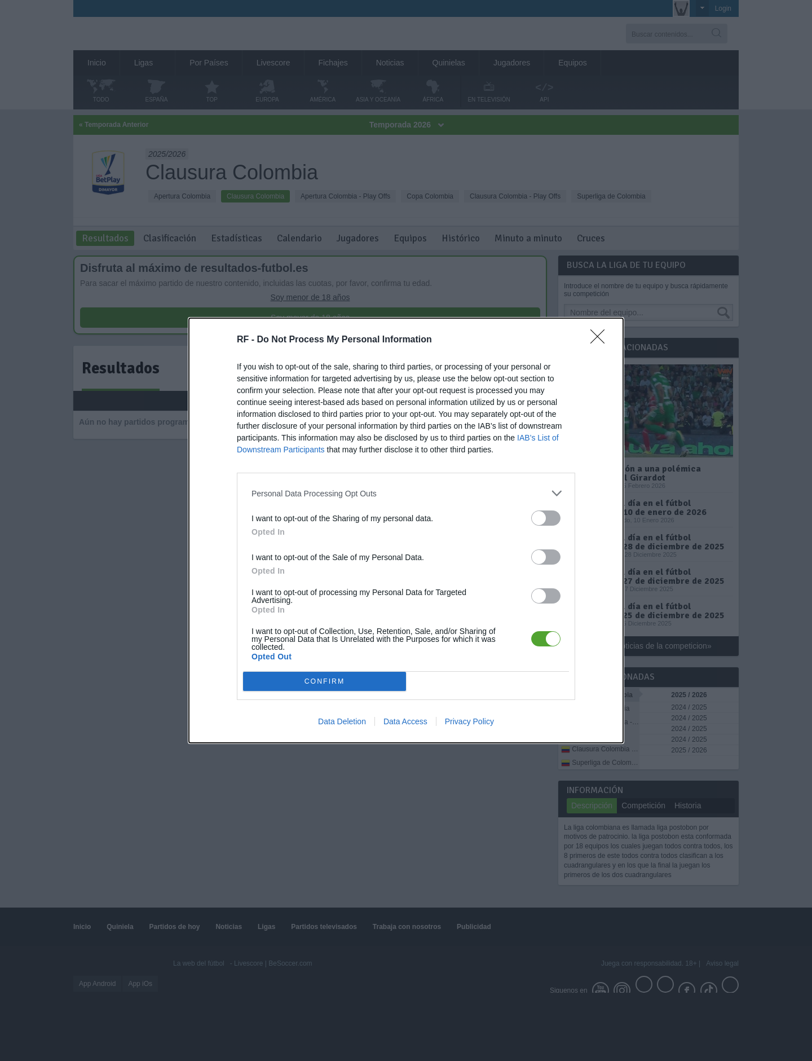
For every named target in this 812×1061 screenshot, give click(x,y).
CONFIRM (324, 681)
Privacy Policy (469, 721)
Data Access (405, 721)
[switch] (546, 518)
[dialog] (406, 530)
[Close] (601, 340)
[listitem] (406, 493)
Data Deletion (342, 721)
